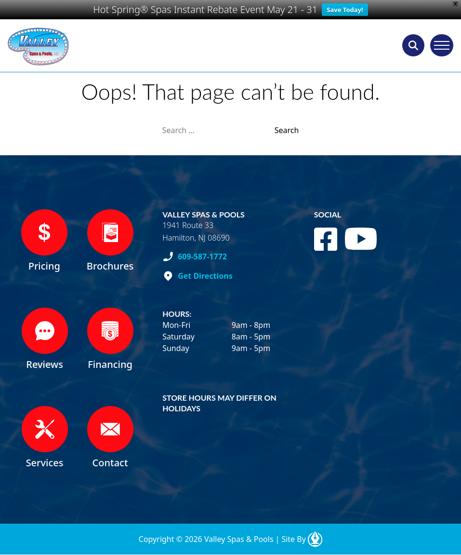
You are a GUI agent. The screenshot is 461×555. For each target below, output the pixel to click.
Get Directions (205, 276)
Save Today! (345, 9)
